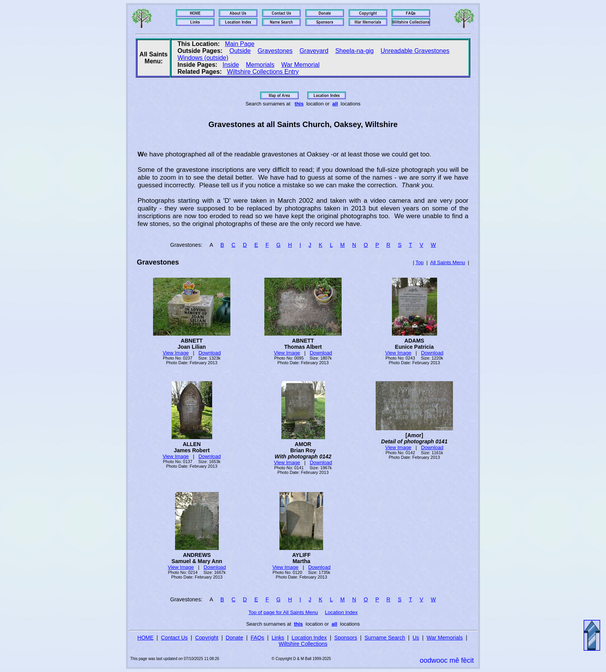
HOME (145, 638)
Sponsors (345, 638)
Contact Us (174, 638)
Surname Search (384, 638)
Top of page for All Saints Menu (283, 612)
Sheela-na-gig (354, 51)
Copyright (206, 638)
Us (415, 638)
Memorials (260, 64)
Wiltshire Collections (303, 644)
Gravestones (275, 51)
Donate (234, 638)
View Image (176, 353)
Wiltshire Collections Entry (263, 71)
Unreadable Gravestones (415, 51)
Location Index (341, 612)
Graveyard (314, 51)
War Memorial (300, 64)
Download (209, 353)
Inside (231, 64)
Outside (239, 51)
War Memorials (445, 638)
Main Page (240, 44)
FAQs (257, 638)
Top (419, 262)
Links (278, 638)
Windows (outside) (202, 57)
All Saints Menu (447, 262)
